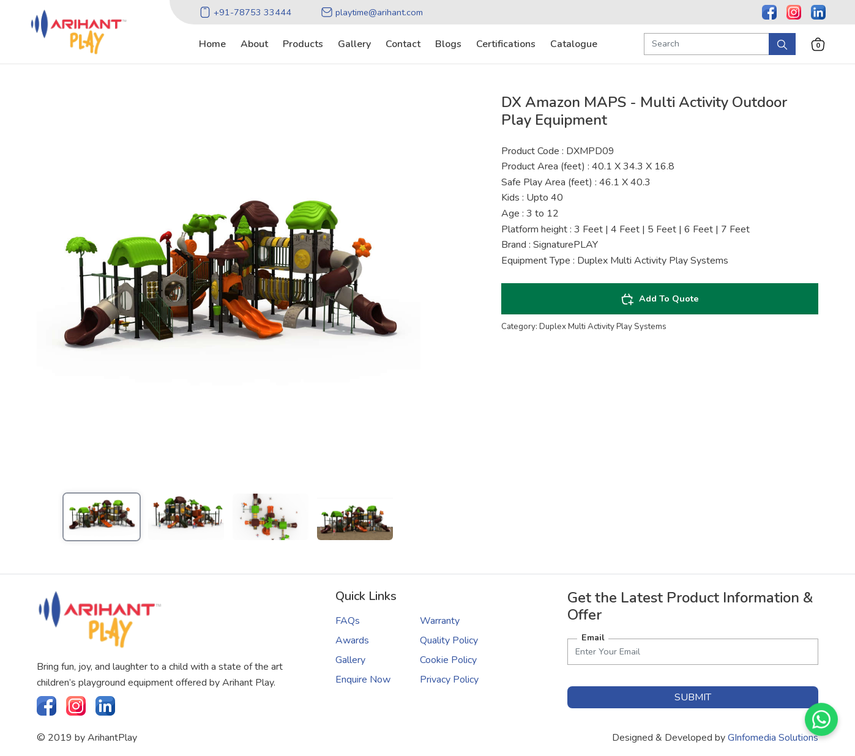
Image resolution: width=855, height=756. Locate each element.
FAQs (347, 621)
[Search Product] (706, 44)
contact (403, 44)
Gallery (350, 660)
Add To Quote (660, 299)
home (212, 44)
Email (593, 637)
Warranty (440, 621)
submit (692, 697)
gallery (354, 44)
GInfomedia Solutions (773, 737)
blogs (448, 44)
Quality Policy (449, 640)
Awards (352, 640)
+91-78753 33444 (245, 12)
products (303, 44)
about (254, 44)
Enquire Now (362, 679)
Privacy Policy (449, 679)
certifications (506, 44)
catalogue (573, 44)
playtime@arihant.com (372, 12)
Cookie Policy (448, 660)
